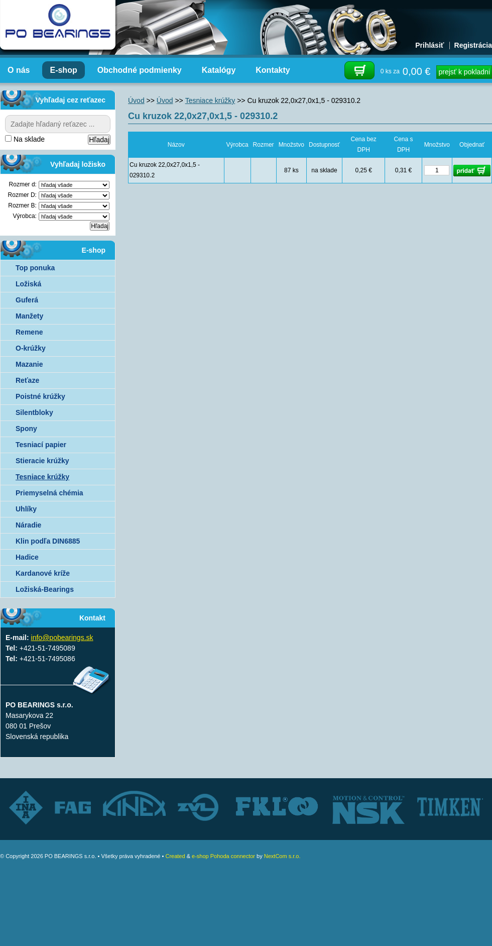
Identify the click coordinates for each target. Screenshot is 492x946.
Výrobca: (25, 216)
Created (175, 856)
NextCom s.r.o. (282, 856)
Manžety (29, 316)
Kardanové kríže (43, 573)
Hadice (27, 557)
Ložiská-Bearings (45, 589)
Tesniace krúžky (42, 477)
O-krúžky (31, 348)
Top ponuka (35, 268)
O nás (19, 70)
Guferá (27, 300)
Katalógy (219, 70)
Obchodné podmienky (139, 70)
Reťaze (27, 380)
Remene (29, 332)
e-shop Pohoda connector (223, 856)
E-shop (63, 70)
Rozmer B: (22, 205)
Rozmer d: (23, 184)
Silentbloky (34, 412)
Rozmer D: (22, 194)
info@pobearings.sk (62, 638)
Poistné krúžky (40, 396)
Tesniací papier (41, 445)
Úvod (136, 100)
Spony (26, 429)
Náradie (28, 525)
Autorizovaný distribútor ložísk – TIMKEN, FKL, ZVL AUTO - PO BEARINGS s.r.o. (57, 25)
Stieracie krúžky (42, 461)
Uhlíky (26, 509)
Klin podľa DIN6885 (48, 541)
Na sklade (25, 139)
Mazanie (29, 364)
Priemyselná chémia (49, 493)
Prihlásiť (429, 45)
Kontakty (273, 70)
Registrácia (473, 45)
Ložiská (28, 284)
